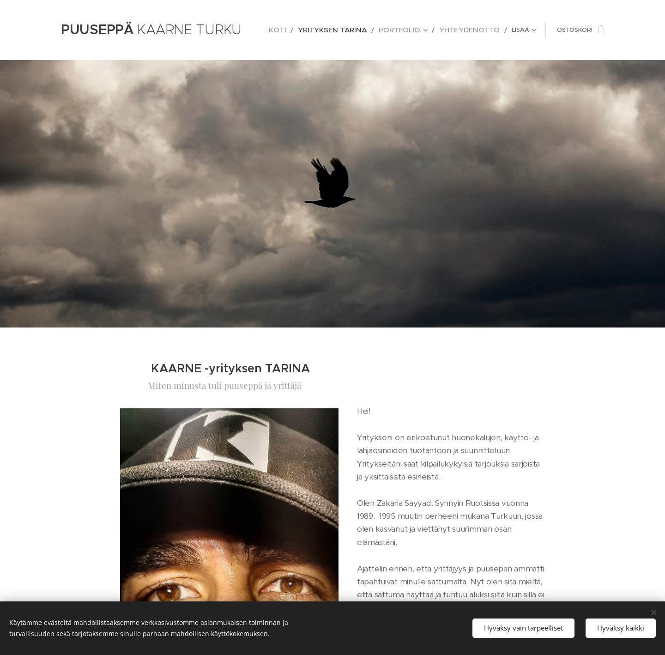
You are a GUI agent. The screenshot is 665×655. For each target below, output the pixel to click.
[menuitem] (306, 30)
